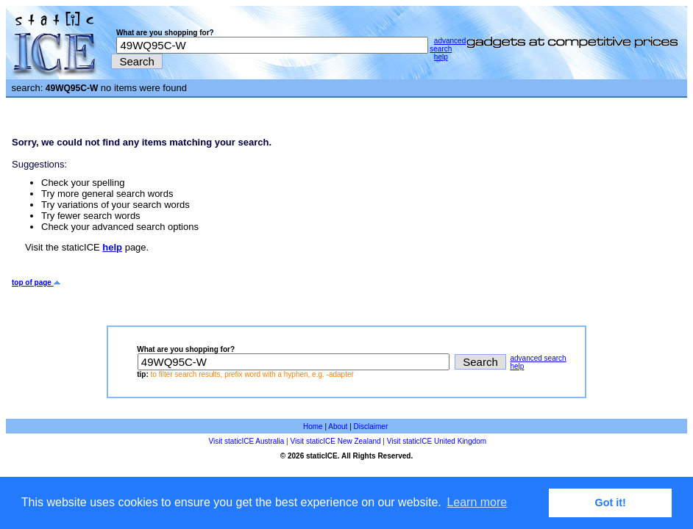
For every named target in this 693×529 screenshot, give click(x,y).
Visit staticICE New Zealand (335, 441)
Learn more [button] (477, 502)
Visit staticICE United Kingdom (436, 441)
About (337, 426)
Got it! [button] (610, 502)
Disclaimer (371, 426)
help (441, 57)
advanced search (448, 45)
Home (313, 426)
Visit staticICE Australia (247, 441)
